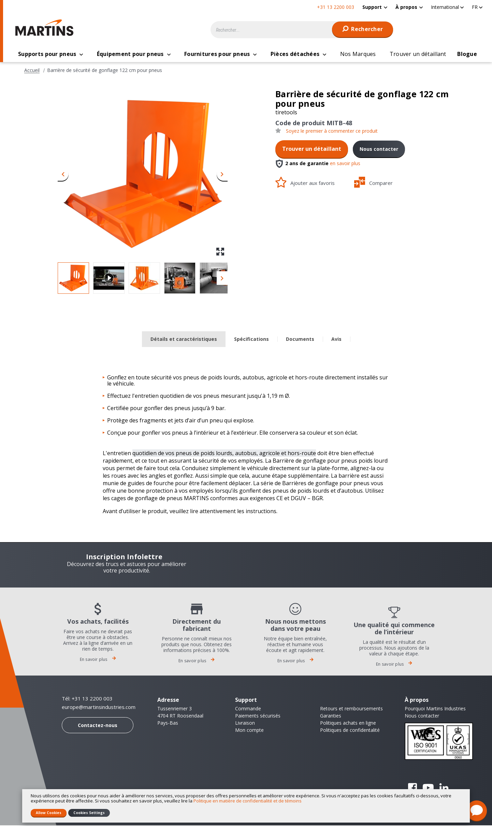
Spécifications (251, 339)
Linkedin (443, 788)
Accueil (32, 71)
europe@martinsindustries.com (98, 708)
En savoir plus (98, 660)
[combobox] (302, 29)
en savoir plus (345, 164)
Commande (248, 709)
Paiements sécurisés (257, 716)
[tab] (184, 340)
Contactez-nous (97, 726)
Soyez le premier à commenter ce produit (332, 131)
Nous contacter (379, 149)
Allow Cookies (48, 812)
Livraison (245, 723)
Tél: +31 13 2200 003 (87, 699)
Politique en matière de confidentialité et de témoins (247, 801)
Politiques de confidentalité (350, 730)
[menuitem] (374, 7)
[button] (447, 7)
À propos (406, 7)
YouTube (428, 788)
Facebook (412, 788)
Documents (300, 339)
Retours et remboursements (351, 709)
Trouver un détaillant (311, 149)
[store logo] (46, 28)
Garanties (330, 716)
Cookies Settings (89, 812)
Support (372, 7)
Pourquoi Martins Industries (435, 709)
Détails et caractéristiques (183, 339)
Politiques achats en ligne (348, 723)
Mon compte (249, 730)
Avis (336, 339)
